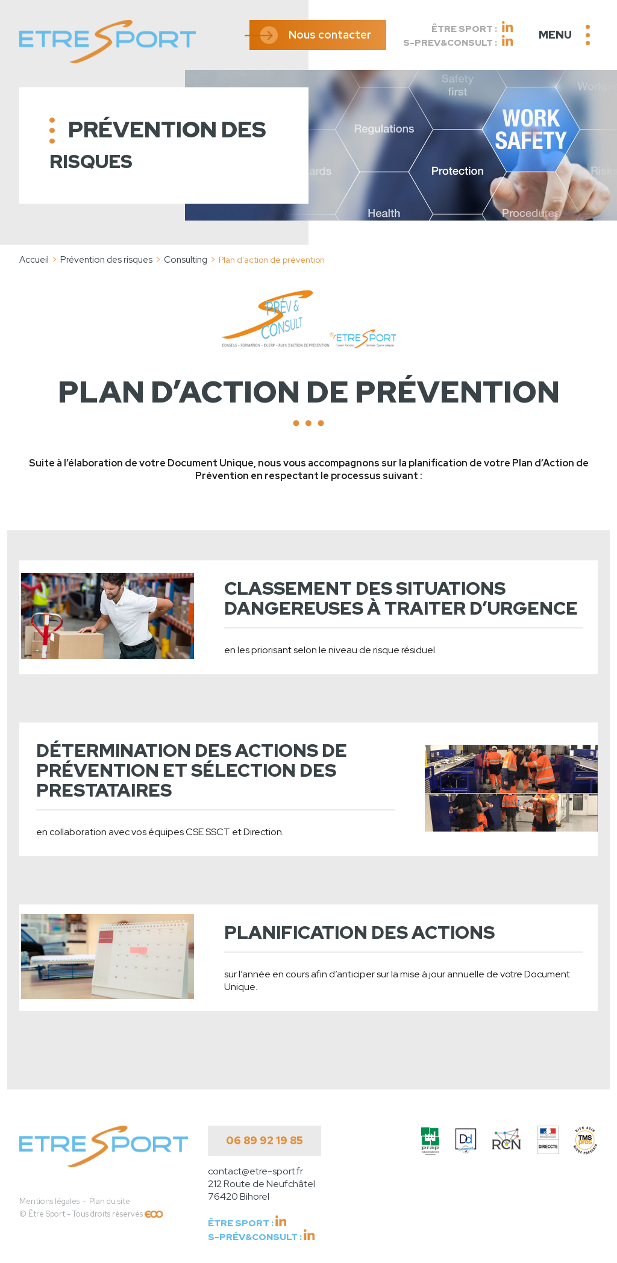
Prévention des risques (106, 260)
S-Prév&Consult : (261, 1236)
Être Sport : (472, 28)
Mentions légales (49, 1201)
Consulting (185, 260)
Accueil (34, 260)
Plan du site (109, 1201)
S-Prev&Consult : (458, 42)
